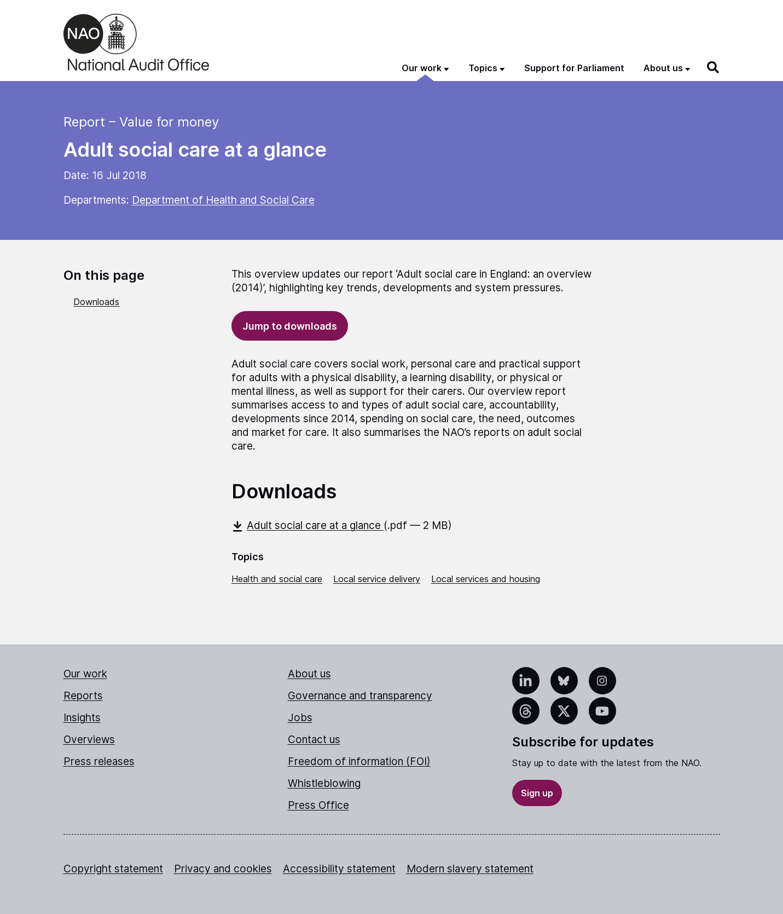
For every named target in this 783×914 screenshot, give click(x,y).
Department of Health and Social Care (223, 200)
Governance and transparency (360, 695)
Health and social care (276, 578)
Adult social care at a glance (307, 525)
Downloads (96, 301)
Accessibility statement (339, 869)
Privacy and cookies (223, 869)
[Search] (713, 67)
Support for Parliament (574, 67)
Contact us (314, 739)
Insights (82, 717)
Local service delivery (376, 578)
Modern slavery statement (470, 869)
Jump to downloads (289, 326)
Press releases (99, 761)
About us (309, 674)
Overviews (89, 739)
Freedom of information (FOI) (359, 761)
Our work (85, 674)
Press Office (318, 805)
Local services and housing (485, 578)
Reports (83, 695)
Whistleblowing (324, 783)
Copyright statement (113, 869)
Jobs (300, 717)
